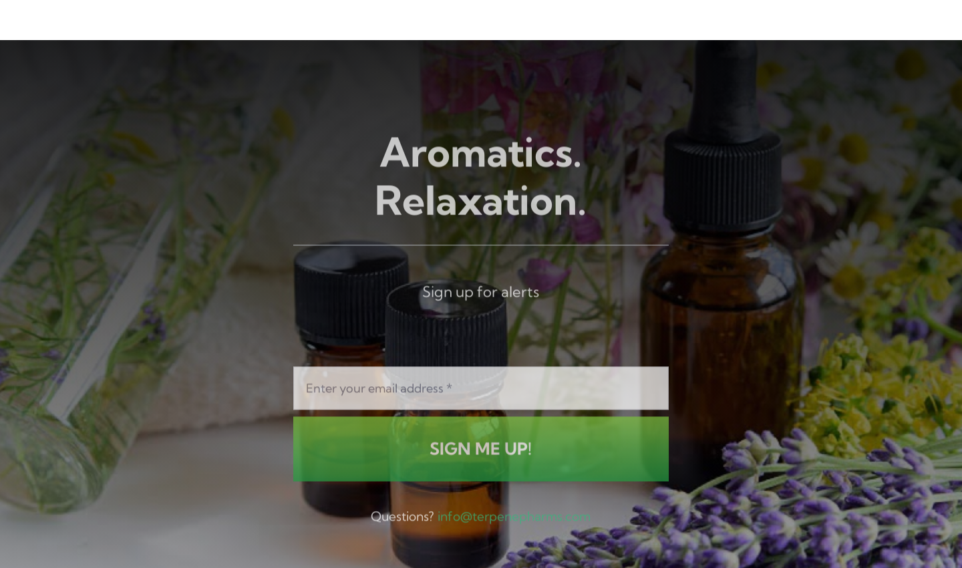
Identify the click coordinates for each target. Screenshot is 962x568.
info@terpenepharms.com (514, 518)
